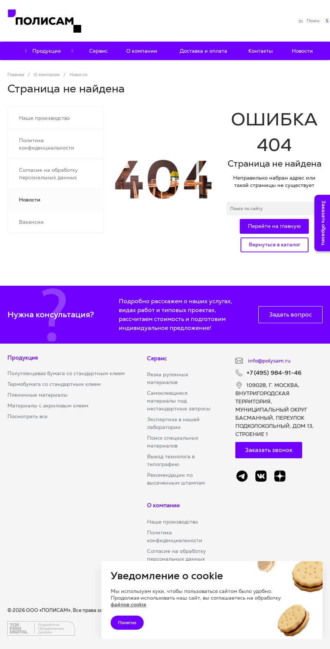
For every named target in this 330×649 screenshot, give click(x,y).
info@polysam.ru (268, 360)
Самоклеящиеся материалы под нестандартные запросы (178, 401)
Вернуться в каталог (274, 244)
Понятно (127, 623)
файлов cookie (128, 604)
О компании (163, 505)
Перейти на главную (274, 226)
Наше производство (172, 521)
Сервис (157, 358)
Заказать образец (323, 222)
